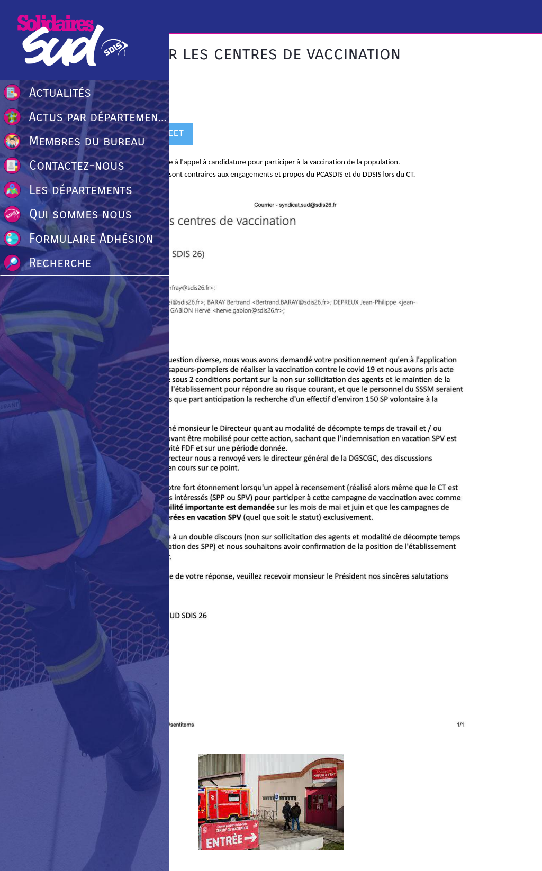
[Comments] (470, 135)
